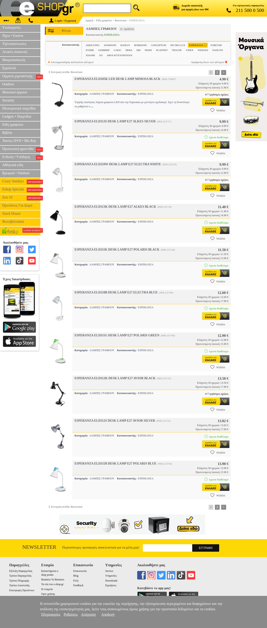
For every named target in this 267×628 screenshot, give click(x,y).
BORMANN (140, 45)
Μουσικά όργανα (14, 92)
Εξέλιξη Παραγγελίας (20, 571)
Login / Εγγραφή (62, 20)
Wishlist (217, 110)
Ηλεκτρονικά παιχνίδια (18, 108)
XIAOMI (90, 55)
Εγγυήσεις (110, 585)
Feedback (78, 585)
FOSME (90, 50)
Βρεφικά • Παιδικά (15, 173)
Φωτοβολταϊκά (13, 221)
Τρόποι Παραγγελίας (20, 575)
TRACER (176, 50)
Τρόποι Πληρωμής (19, 580)
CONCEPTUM (158, 45)
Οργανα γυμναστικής (21, 76)
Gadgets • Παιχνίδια (16, 116)
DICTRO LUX (177, 45)
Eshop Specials (21, 189)
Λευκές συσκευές (14, 52)
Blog (75, 575)
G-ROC (117, 50)
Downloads (111, 580)
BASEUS (125, 45)
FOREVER (216, 45)
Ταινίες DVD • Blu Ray (19, 141)
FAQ (75, 580)
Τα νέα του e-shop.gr (52, 584)
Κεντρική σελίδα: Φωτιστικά (66, 72)
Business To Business (52, 579)
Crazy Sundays (21, 181)
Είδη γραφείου (12, 124)
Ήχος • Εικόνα (12, 35)
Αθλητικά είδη (12, 165)
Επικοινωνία (79, 571)
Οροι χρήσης (48, 593)
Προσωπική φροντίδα (21, 149)
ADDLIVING (93, 45)
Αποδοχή (108, 614)
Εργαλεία (9, 68)
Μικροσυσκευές (14, 60)
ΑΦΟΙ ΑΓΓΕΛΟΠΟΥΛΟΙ (119, 55)
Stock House (11, 213)
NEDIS (148, 50)
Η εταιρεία (47, 589)
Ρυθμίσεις (71, 614)
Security (8, 100)
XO (101, 55)
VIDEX (189, 50)
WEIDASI (203, 50)
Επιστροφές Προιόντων (21, 590)
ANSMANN (110, 45)
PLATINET (162, 50)
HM (139, 50)
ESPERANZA (198, 45)
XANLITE (217, 50)
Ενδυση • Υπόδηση (21, 157)
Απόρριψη (88, 614)
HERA (129, 50)
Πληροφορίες (50, 614)
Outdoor (8, 84)
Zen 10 (21, 197)
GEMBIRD (104, 50)
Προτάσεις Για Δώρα (17, 205)
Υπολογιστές (11, 27)
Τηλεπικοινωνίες (14, 44)
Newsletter (39, 547)
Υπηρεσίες (111, 575)
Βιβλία (7, 132)
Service (109, 571)
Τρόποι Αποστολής (19, 585)
